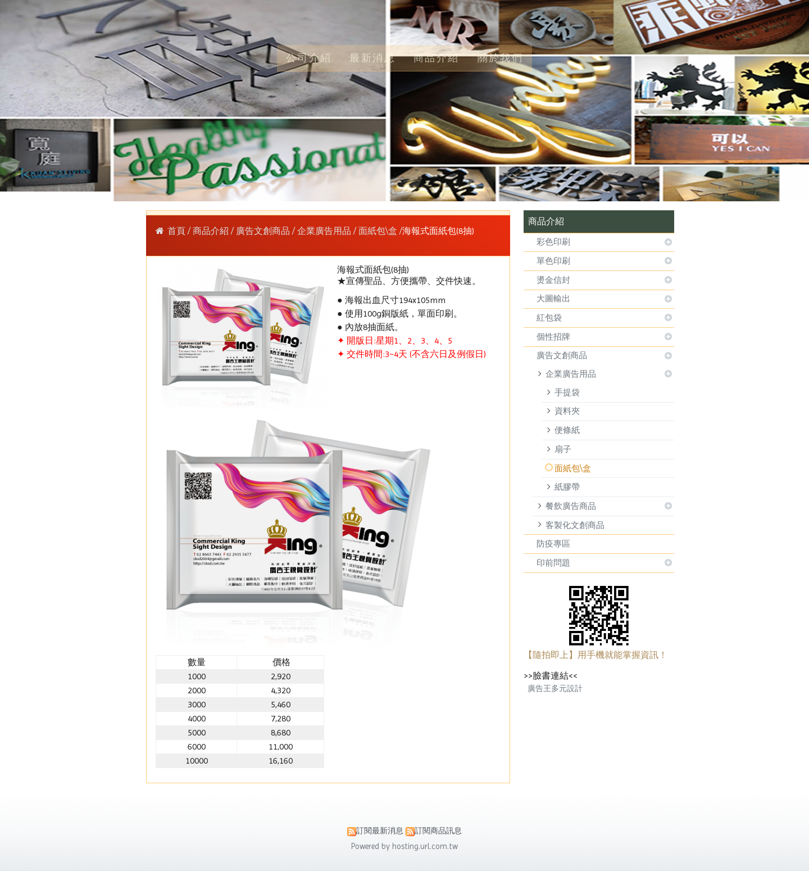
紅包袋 (549, 318)
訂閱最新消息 (379, 830)
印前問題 (553, 563)
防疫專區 (553, 544)
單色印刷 (553, 261)
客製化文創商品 (575, 525)
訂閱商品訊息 (438, 830)
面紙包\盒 (573, 468)
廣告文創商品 (562, 355)
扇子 (563, 449)
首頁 (176, 230)
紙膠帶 (567, 487)
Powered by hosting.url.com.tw (404, 846)
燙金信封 (553, 280)
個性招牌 (553, 337)
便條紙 (567, 430)
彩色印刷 (553, 242)
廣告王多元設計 (555, 688)
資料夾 (567, 411)
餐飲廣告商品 (571, 506)
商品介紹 (212, 230)
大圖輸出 (553, 299)
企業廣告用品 (571, 374)
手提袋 (567, 392)
